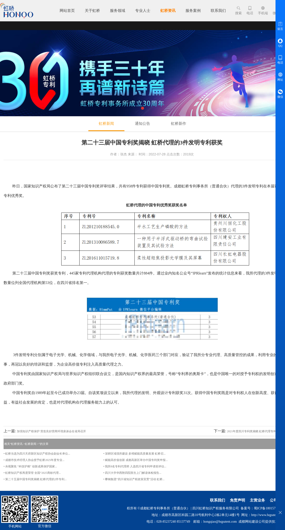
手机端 (263, 10)
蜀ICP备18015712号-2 (269, 508)
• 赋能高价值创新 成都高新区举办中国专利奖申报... (135, 460)
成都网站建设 (248, 521)
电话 (250, 10)
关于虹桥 (92, 11)
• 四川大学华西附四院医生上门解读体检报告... (132, 472)
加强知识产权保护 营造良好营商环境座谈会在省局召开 (51, 431)
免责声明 (237, 500)
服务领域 (117, 11)
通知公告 (142, 123)
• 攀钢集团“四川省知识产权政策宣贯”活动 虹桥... (134, 479)
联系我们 (218, 11)
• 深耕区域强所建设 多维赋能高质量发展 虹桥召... (134, 453)
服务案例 (193, 11)
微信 (280, 93)
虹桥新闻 (106, 123)
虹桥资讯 (168, 11)
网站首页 (67, 11)
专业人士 (142, 11)
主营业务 (257, 500)
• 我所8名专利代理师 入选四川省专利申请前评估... (134, 466)
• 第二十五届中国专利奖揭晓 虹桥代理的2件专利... (35, 479)
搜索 (238, 10)
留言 (280, 26)
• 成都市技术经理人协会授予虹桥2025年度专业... (34, 460)
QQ (280, 42)
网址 (280, 76)
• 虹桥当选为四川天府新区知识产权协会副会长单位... (37, 453)
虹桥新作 (178, 123)
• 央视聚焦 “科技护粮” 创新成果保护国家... (30, 466)
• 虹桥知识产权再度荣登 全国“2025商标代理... (32, 472)
